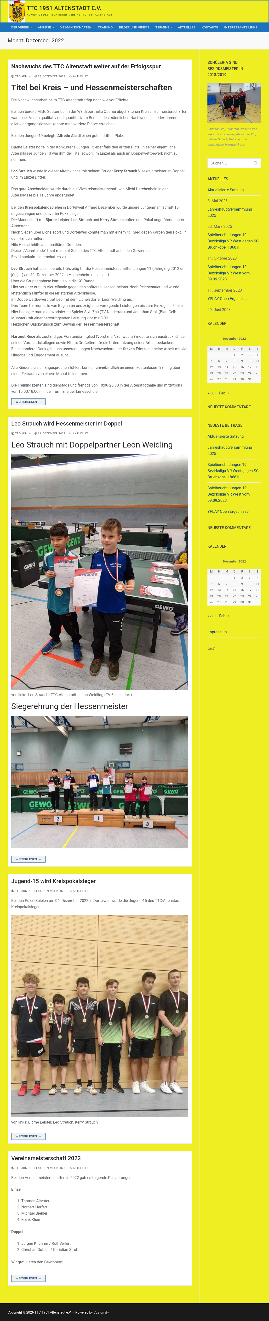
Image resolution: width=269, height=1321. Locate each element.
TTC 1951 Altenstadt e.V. (64, 8)
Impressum (217, 632)
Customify (101, 1312)
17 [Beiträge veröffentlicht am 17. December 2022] (250, 367)
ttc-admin (21, 76)
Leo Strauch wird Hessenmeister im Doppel (66, 423)
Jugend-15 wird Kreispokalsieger (53, 881)
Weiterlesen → (28, 402)
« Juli (211, 393)
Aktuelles (79, 76)
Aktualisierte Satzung (225, 190)
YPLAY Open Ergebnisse (228, 298)
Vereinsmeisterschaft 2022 (46, 1158)
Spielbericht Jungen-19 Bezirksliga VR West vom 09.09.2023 (228, 273)
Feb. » (224, 393)
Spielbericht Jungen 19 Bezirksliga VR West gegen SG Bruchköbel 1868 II (233, 241)
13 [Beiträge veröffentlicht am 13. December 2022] (219, 367)
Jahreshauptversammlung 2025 (229, 212)
